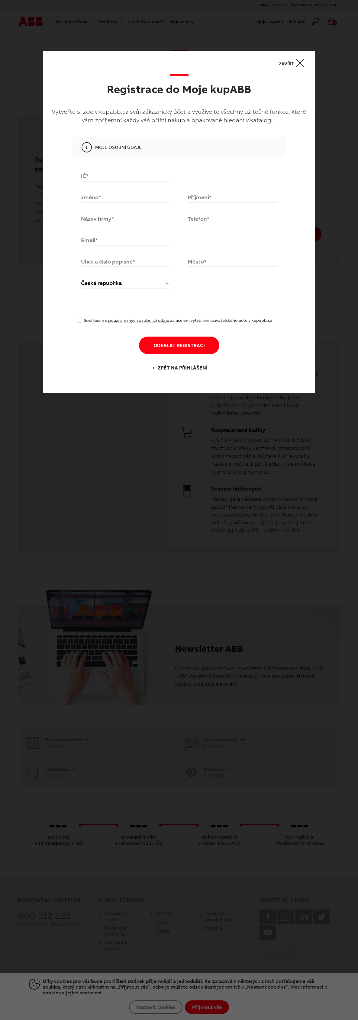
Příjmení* (199, 197)
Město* (197, 261)
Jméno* (91, 197)
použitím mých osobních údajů (138, 320)
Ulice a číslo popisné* (108, 261)
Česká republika (125, 283)
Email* (89, 240)
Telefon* (198, 218)
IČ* (85, 176)
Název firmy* (97, 218)
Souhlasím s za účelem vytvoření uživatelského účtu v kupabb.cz (178, 321)
